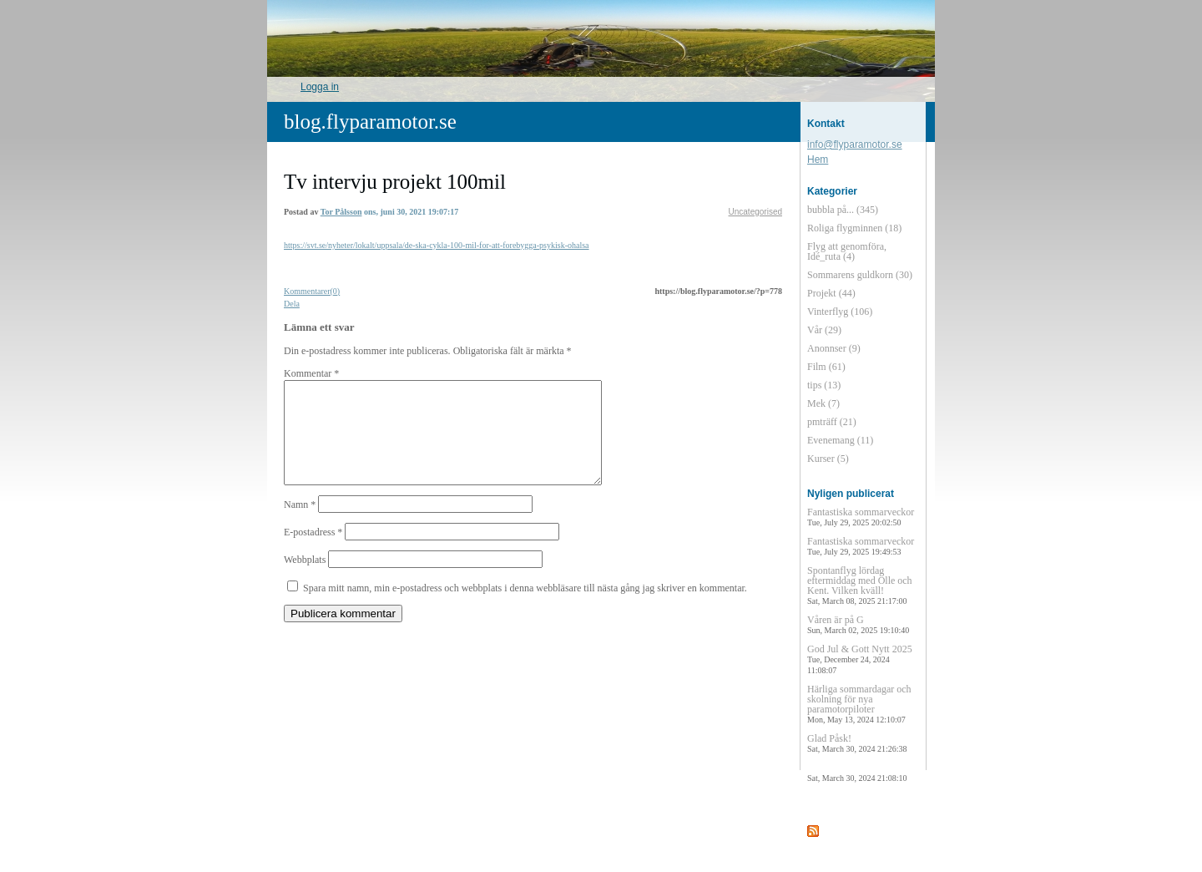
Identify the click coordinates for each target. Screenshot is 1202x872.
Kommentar (311, 373)
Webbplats (305, 580)
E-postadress (313, 552)
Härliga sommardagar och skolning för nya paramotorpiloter (859, 703)
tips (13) (824, 385)
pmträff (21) (831, 422)
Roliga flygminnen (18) (854, 228)
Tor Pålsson (341, 211)
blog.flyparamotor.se (370, 121)
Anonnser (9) (834, 348)
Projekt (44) (831, 293)
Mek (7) (823, 403)
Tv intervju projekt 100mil (395, 181)
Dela (292, 303)
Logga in (319, 87)
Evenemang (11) (840, 440)
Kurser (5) (828, 458)
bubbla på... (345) (842, 209)
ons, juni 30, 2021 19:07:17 (411, 211)
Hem (817, 159)
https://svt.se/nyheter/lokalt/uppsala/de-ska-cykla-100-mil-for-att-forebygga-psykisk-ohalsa (436, 245)
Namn (300, 524)
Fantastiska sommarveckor (860, 516)
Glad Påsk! (857, 743)
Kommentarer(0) (312, 291)
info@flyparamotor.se (854, 144)
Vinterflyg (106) (839, 311)
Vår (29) (824, 330)
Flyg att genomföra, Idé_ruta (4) (846, 251)
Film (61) (826, 367)
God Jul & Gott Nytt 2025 (859, 659)
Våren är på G (858, 624)
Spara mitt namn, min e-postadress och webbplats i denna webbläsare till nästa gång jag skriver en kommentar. (525, 608)
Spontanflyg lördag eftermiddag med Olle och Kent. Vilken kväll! (859, 585)
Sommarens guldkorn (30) (859, 275)
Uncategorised (755, 211)
